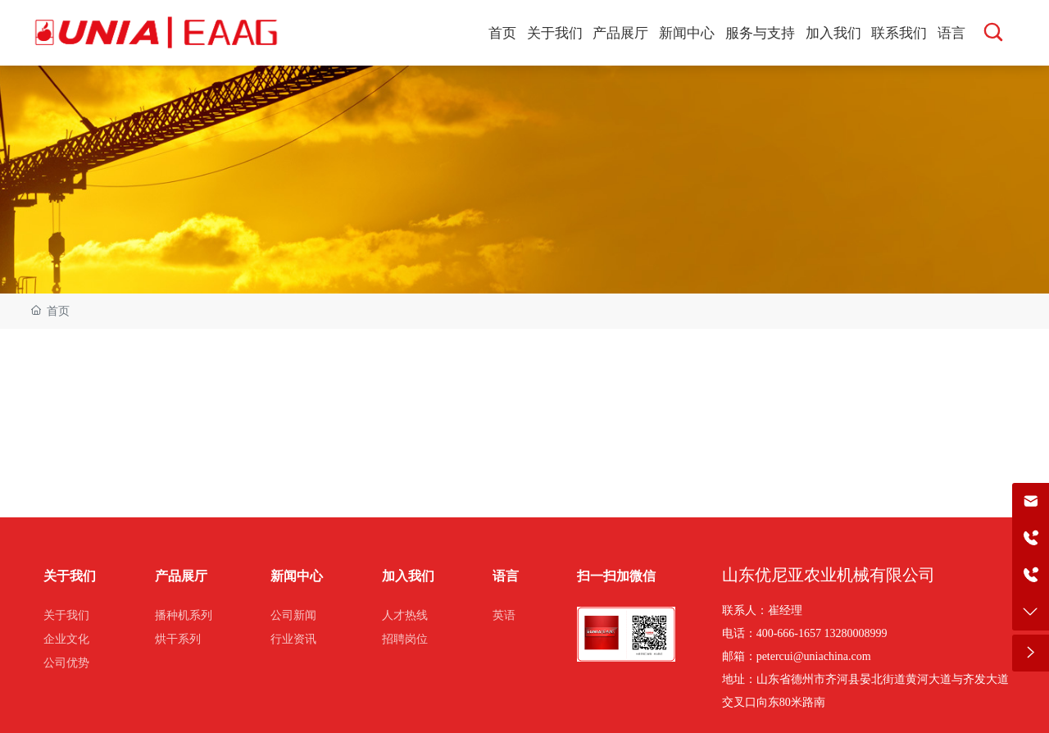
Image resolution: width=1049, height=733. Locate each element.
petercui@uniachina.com (813, 656)
